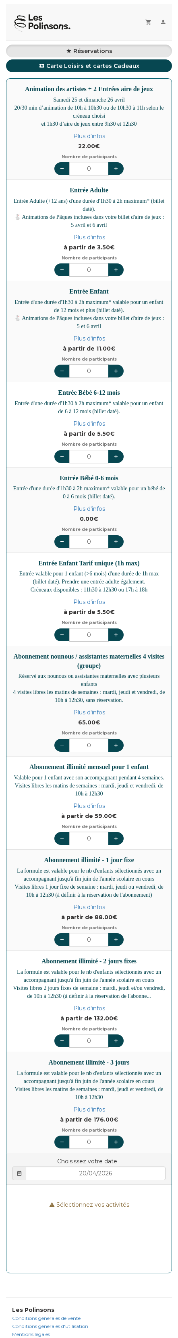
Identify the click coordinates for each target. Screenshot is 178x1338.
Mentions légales (31, 1334)
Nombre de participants (89, 156)
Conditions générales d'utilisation (50, 1326)
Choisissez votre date (87, 1161)
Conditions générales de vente (46, 1318)
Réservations (89, 51)
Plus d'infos (89, 136)
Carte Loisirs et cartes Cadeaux (89, 65)
